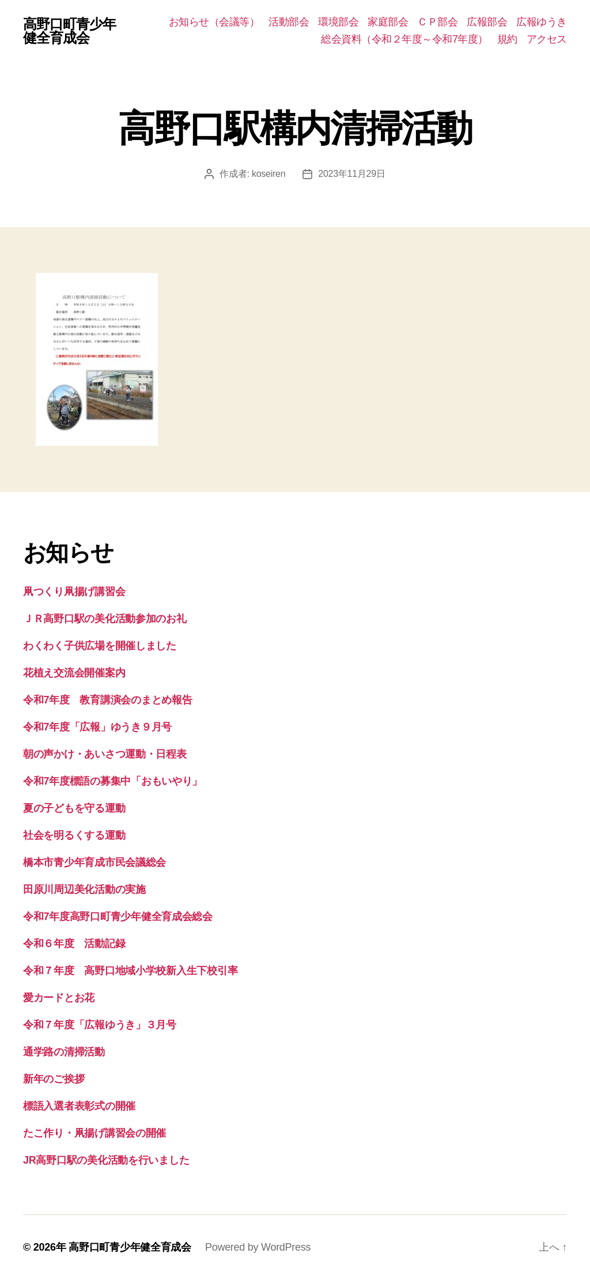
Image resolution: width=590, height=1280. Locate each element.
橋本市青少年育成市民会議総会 (94, 862)
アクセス (547, 39)
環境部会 (338, 22)
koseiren (268, 174)
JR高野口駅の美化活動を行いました (106, 1160)
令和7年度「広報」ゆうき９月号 (97, 727)
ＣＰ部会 (437, 22)
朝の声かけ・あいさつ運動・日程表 (105, 754)
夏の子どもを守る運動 (74, 808)
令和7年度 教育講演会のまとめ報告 (107, 700)
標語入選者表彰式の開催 (79, 1106)
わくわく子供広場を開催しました (99, 646)
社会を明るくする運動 (74, 835)
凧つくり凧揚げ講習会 (74, 591)
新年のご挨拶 (53, 1079)
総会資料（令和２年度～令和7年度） (404, 39)
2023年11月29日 (351, 174)
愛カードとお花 (58, 997)
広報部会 (487, 22)
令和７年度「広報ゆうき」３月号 (99, 1025)
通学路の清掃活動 (64, 1052)
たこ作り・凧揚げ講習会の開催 (94, 1133)
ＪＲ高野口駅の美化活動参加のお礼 (105, 618)
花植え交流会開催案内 (74, 673)
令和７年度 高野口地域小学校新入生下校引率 (130, 970)
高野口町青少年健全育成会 (69, 31)
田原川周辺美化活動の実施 (84, 889)
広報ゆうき (541, 22)
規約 (507, 39)
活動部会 (288, 22)
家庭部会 (388, 22)
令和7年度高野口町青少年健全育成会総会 (118, 916)
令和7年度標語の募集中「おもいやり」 (112, 781)
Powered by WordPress (258, 1247)
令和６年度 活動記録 (74, 943)
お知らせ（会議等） (214, 22)
